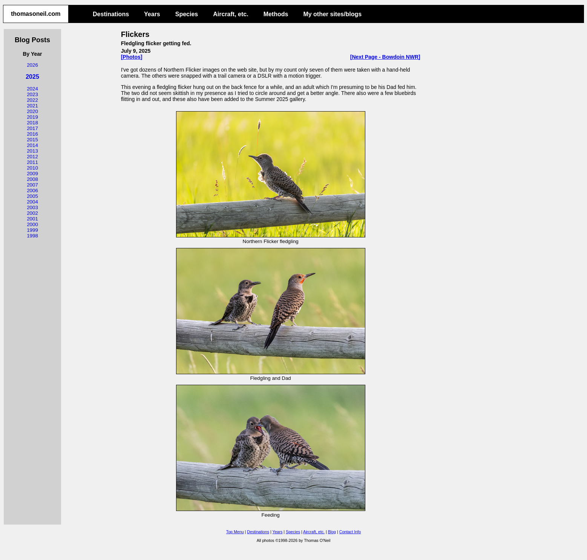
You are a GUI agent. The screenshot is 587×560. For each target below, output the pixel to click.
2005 (32, 196)
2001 (32, 219)
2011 (32, 162)
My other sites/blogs (332, 14)
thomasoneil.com (36, 14)
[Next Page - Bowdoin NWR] (385, 57)
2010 (32, 168)
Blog (332, 531)
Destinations (111, 14)
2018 (32, 122)
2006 (32, 190)
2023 (32, 94)
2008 (32, 179)
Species (186, 14)
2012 (32, 156)
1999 (32, 230)
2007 (32, 185)
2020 (32, 111)
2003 (32, 207)
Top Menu (235, 531)
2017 (32, 128)
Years (152, 14)
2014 (32, 145)
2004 (32, 202)
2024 (32, 89)
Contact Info (350, 531)
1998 (32, 236)
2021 (32, 106)
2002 (32, 213)
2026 (32, 65)
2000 (32, 224)
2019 (32, 117)
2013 (32, 151)
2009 (32, 173)
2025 (32, 76)
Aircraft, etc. (230, 14)
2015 (32, 139)
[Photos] (132, 57)
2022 (32, 100)
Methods (276, 14)
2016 (32, 134)
